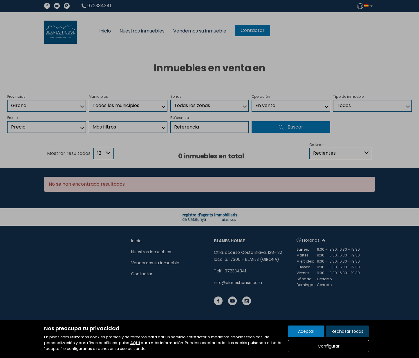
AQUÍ (135, 343)
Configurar (328, 346)
